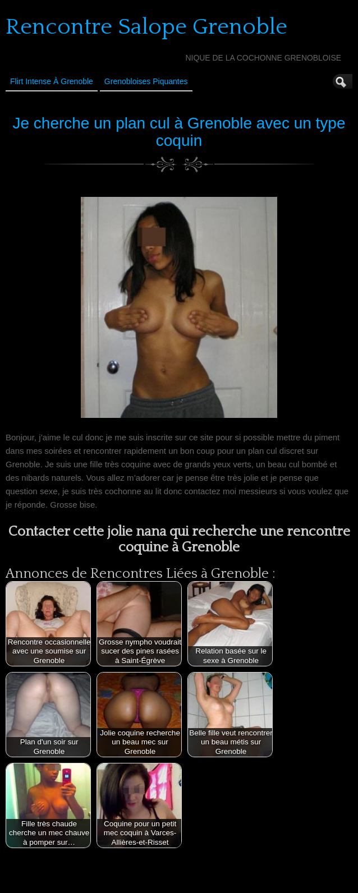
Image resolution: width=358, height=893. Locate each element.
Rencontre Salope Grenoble (146, 27)
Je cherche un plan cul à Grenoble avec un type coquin (178, 131)
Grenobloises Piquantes (146, 81)
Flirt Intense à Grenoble (51, 81)
